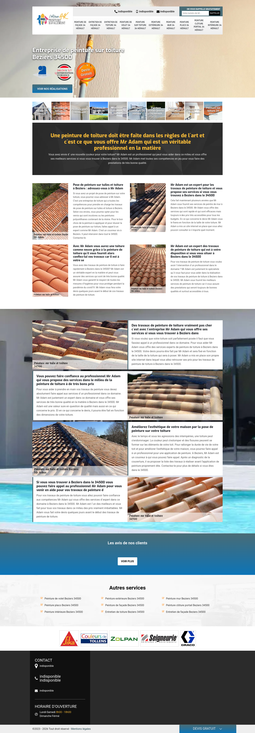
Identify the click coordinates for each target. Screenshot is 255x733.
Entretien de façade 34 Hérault (95, 25)
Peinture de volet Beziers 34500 (63, 598)
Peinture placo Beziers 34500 (61, 605)
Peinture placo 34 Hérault (184, 25)
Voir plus (127, 561)
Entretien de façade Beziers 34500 (186, 611)
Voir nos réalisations (52, 88)
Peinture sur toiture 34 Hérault (140, 25)
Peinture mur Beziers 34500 (182, 598)
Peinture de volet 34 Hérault (126, 25)
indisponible (123, 11)
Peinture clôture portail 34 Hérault (199, 25)
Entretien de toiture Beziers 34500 (124, 611)
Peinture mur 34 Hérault (170, 25)
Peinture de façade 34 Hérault (80, 25)
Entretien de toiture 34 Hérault (110, 25)
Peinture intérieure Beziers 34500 (64, 611)
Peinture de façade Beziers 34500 (124, 605)
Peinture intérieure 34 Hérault (214, 25)
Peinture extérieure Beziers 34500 (124, 598)
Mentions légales (81, 728)
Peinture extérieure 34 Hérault (156, 25)
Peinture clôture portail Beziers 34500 (187, 605)
